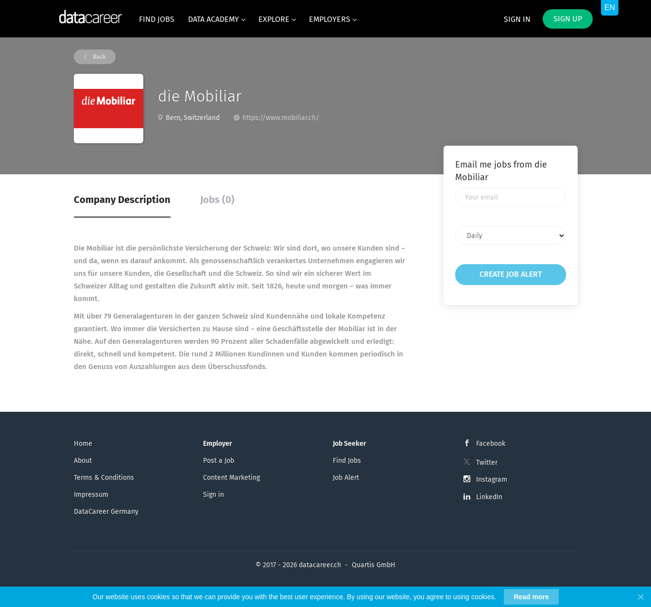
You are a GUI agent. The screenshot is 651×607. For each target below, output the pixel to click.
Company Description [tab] (122, 199)
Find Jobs (347, 460)
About (83, 460)
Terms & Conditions (104, 477)
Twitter (486, 462)
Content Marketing (231, 477)
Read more (531, 597)
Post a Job (218, 460)
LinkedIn (489, 497)
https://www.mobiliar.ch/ (280, 118)
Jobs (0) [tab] (217, 199)
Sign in (517, 19)
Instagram (491, 479)
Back (98, 56)
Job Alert (346, 477)
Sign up (567, 18)
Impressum (91, 494)
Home (83, 443)
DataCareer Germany (106, 511)
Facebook (490, 443)
